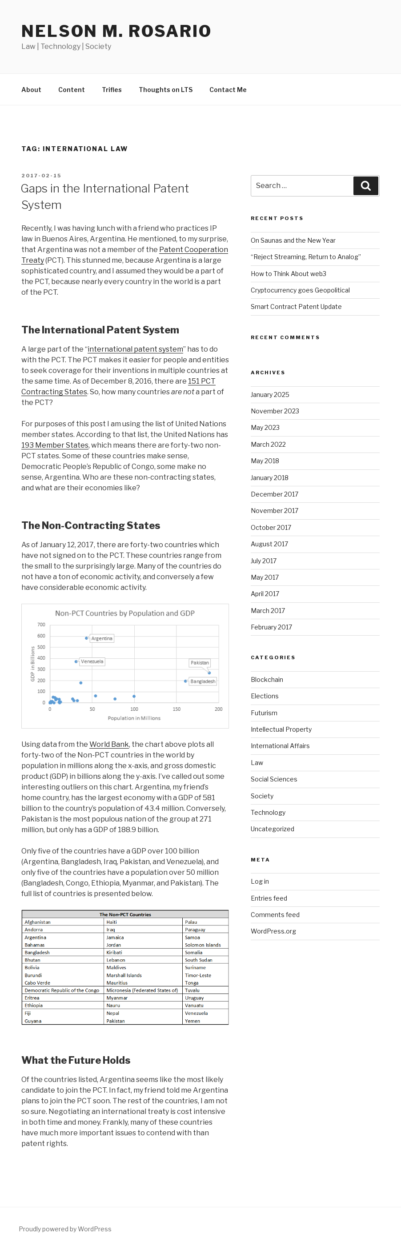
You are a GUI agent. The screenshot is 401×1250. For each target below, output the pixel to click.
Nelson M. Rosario (116, 31)
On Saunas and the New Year (293, 240)
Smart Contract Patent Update (296, 306)
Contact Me (228, 89)
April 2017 (265, 593)
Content (71, 89)
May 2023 (265, 427)
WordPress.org (273, 931)
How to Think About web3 (288, 273)
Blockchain (267, 679)
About (31, 89)
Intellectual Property (281, 729)
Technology (268, 812)
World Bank (109, 744)
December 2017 (274, 494)
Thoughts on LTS (165, 89)
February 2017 (271, 627)
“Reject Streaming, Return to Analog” (306, 256)
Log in (260, 881)
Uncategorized (272, 829)
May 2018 (265, 461)
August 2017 (269, 544)
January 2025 (270, 394)
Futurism (264, 713)
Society (262, 796)
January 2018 (270, 477)
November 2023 (275, 411)
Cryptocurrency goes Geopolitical (300, 290)
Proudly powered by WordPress (65, 1229)
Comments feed (275, 914)
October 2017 (271, 527)
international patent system (135, 349)
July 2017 (264, 561)
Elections (265, 696)
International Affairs (280, 745)
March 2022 (268, 444)
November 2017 (274, 510)
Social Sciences (274, 779)
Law (257, 762)
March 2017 (268, 610)
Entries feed (269, 898)
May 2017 (265, 577)
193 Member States (54, 445)
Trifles (112, 89)
